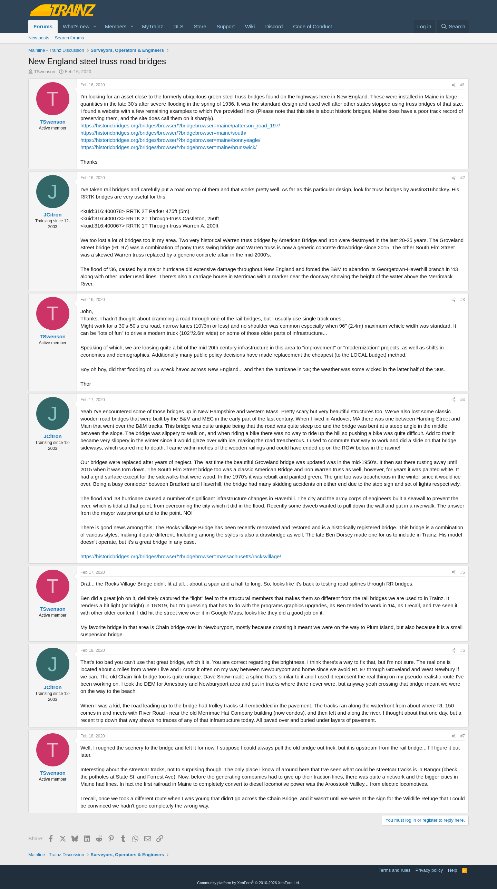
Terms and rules (394, 870)
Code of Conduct (312, 26)
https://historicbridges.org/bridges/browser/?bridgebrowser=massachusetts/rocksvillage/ (180, 556)
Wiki (250, 26)
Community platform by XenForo (248, 883)
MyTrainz (152, 26)
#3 (462, 299)
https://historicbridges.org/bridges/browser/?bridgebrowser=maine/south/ (163, 133)
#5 (462, 572)
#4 (462, 399)
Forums (42, 26)
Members (116, 26)
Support (226, 26)
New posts (38, 37)
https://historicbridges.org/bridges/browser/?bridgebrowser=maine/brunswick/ (168, 147)
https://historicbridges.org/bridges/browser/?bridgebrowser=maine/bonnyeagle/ (170, 140)
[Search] (453, 26)
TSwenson (44, 71)
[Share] (453, 85)
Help (452, 870)
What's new (76, 26)
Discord (274, 26)
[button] (95, 26)
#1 (462, 85)
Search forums (69, 37)
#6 (462, 650)
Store (200, 26)
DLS (178, 26)
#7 (462, 736)
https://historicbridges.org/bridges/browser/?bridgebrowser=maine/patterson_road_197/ (180, 125)
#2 (462, 177)
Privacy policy (429, 870)
